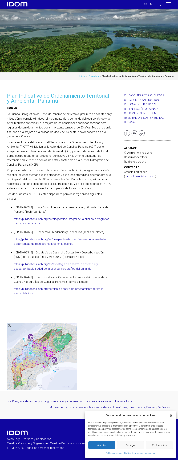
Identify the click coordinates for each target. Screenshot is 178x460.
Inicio (82, 76)
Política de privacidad (134, 453)
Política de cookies (114, 453)
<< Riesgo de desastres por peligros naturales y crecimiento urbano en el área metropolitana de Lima (70, 401)
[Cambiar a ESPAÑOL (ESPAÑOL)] (145, 4)
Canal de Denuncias (62, 443)
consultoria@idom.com (140, 176)
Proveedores (84, 443)
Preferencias (159, 445)
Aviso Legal (14, 439)
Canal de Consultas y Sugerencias (27, 443)
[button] (171, 415)
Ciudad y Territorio (138, 95)
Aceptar (101, 445)
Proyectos (94, 76)
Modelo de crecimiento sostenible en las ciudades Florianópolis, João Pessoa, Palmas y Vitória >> (110, 407)
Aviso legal (150, 453)
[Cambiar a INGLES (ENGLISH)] (150, 4)
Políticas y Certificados (37, 439)
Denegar (131, 445)
